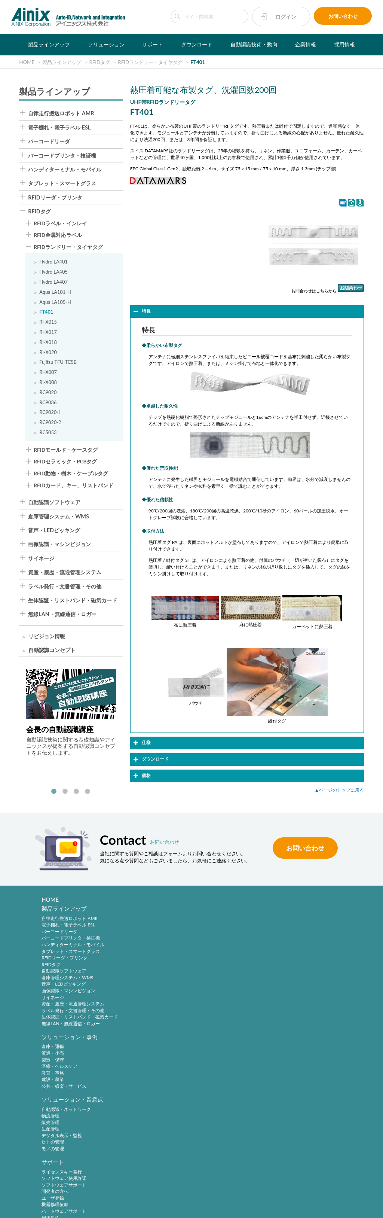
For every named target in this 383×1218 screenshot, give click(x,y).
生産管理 (211, 941)
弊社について (135, 1086)
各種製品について (139, 1053)
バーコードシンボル (302, 1053)
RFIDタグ (39, 211)
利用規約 (291, 967)
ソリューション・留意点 (233, 911)
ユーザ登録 (293, 947)
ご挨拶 (48, 1147)
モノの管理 (213, 960)
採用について (135, 1093)
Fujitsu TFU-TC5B (58, 362)
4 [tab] (87, 792)
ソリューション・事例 (150, 911)
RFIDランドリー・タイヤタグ (68, 247)
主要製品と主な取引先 (64, 1153)
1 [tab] (54, 792)
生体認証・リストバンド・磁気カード (72, 600)
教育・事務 (133, 947)
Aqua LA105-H (55, 302)
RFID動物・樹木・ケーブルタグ (71, 474)
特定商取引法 (177, 1196)
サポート (152, 44)
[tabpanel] (71, 713)
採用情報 (344, 44)
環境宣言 (205, 1196)
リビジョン (53, 1080)
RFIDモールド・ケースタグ (66, 450)
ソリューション (106, 44)
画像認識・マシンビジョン (59, 544)
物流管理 (211, 928)
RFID (287, 1086)
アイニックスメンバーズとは (231, 1053)
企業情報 (305, 44)
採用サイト (133, 1127)
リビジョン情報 (46, 636)
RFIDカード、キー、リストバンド (73, 486)
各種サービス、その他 (304, 974)
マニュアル (53, 1066)
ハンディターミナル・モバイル (64, 170)
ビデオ (48, 1166)
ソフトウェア (55, 1073)
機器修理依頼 (295, 954)
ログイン (285, 16)
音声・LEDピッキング (54, 530)
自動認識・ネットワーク (226, 921)
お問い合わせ (343, 16)
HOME (50, 899)
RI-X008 (48, 382)
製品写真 (50, 1060)
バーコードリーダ (49, 141)
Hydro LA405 (53, 272)
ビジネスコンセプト (62, 1127)
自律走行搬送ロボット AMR (61, 113)
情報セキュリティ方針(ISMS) (248, 1196)
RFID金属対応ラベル (58, 235)
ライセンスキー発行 (302, 921)
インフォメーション (62, 1160)
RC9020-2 (50, 422)
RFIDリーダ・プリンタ (55, 198)
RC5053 (47, 432)
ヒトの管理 (213, 954)
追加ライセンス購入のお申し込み (155, 1073)
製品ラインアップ (49, 44)
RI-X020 (48, 352)
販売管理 (211, 934)
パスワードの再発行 (222, 1073)
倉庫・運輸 (133, 921)
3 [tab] (76, 792)
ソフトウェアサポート (304, 934)
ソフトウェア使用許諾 (304, 928)
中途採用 (131, 1120)
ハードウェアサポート (304, 960)
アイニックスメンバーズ (233, 1043)
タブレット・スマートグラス (62, 183)
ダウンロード (196, 44)
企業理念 (50, 1120)
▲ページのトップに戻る (339, 790)
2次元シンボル (297, 1060)
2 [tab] (65, 792)
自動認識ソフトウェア (54, 502)
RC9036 (47, 403)
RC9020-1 (50, 412)
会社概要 (50, 1133)
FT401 (46, 312)
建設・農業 (133, 954)
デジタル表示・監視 (222, 947)
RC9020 (47, 392)
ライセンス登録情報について (151, 1060)
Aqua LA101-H (55, 292)
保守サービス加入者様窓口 (148, 1066)
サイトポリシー (94, 1196)
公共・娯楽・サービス (144, 960)
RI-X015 (48, 322)
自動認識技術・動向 (254, 44)
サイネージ (41, 558)
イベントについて (139, 1080)
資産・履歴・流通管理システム (64, 572)
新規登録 (211, 1060)
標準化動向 (293, 1066)
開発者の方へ (295, 941)
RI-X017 (48, 332)
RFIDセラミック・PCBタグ (65, 462)
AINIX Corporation (189, 1208)
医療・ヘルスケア (139, 941)
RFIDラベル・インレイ (60, 224)
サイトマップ (294, 1196)
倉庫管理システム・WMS (58, 517)
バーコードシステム (302, 1080)
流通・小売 (133, 928)
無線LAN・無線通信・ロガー (62, 614)
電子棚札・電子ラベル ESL (59, 128)
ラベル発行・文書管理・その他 (64, 587)
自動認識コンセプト (52, 650)
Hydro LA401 (53, 262)
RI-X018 (48, 342)
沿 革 (48, 1140)
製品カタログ (55, 1053)
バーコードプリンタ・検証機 (62, 156)
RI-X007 (48, 372)
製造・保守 (133, 934)
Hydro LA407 (53, 282)
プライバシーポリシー (137, 1196)
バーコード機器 (297, 1073)
